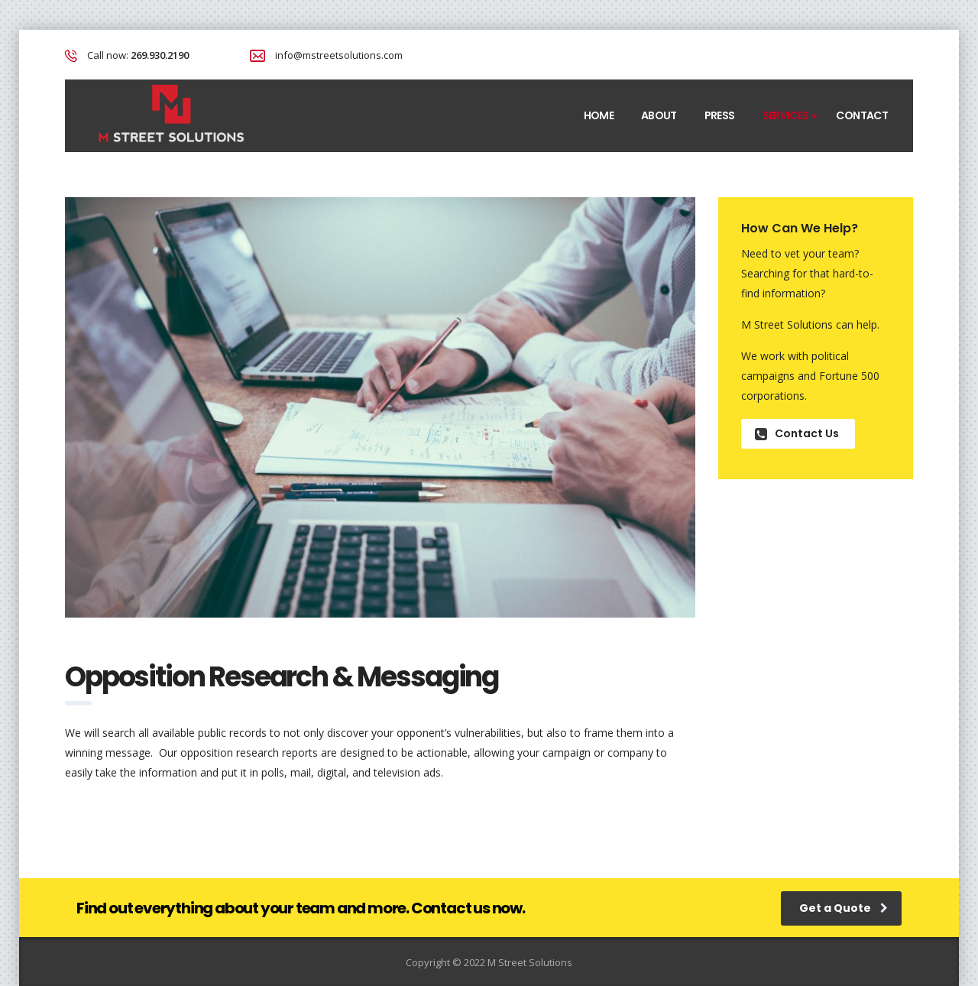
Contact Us (797, 433)
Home (599, 115)
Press (719, 115)
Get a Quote (843, 908)
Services (786, 115)
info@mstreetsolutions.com (339, 55)
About (659, 115)
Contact (862, 115)
